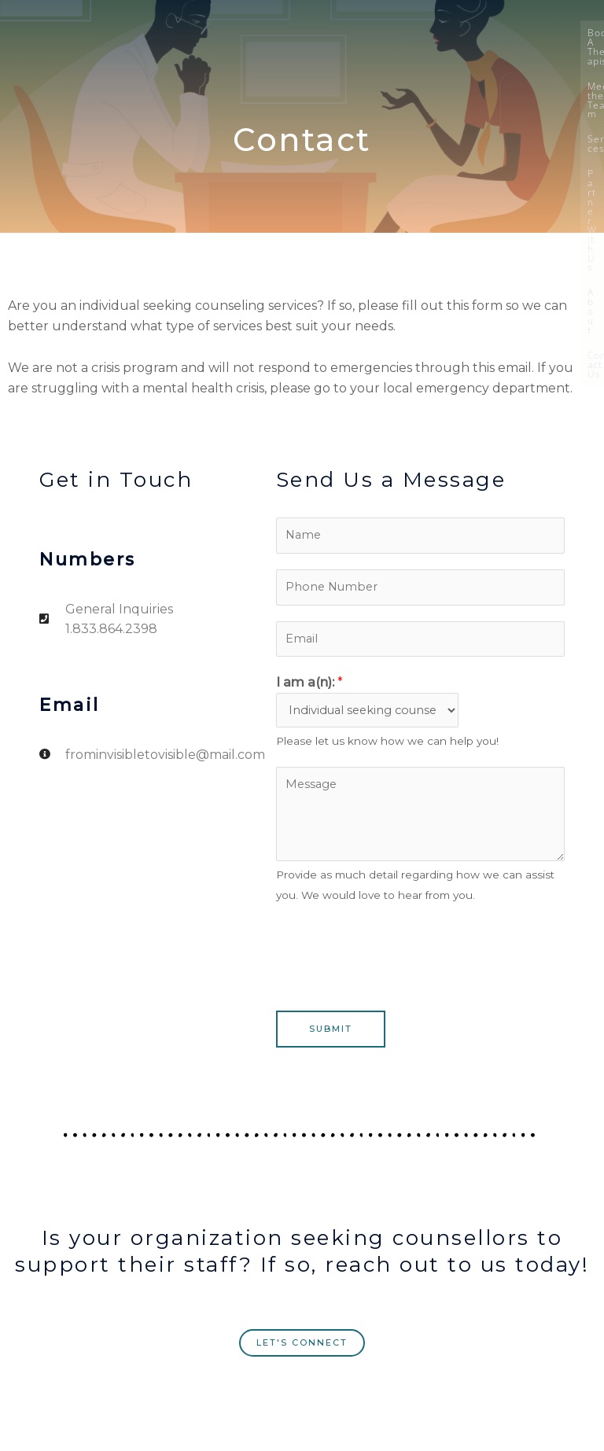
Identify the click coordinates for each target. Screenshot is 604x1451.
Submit (330, 1028)
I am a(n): (309, 682)
